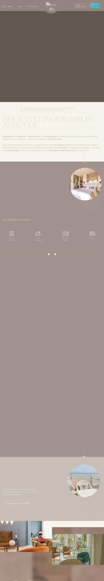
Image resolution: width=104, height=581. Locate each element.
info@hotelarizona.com (88, 576)
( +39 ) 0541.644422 (90, 574)
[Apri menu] (7, 6)
